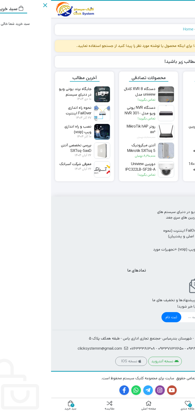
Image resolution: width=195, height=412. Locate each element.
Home (137, 29)
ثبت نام (120, 317)
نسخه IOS (80, 361)
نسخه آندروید (114, 361)
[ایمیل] (150, 317)
